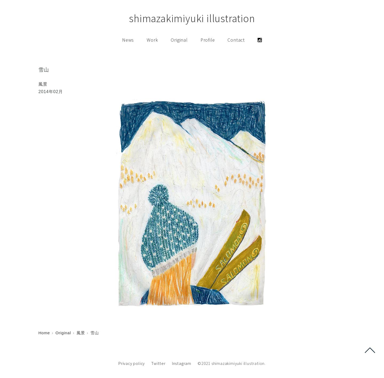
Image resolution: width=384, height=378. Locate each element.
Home (44, 333)
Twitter (158, 363)
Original (179, 40)
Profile (208, 40)
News (128, 40)
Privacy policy (131, 363)
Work (152, 40)
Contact (236, 40)
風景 (42, 84)
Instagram (181, 363)
